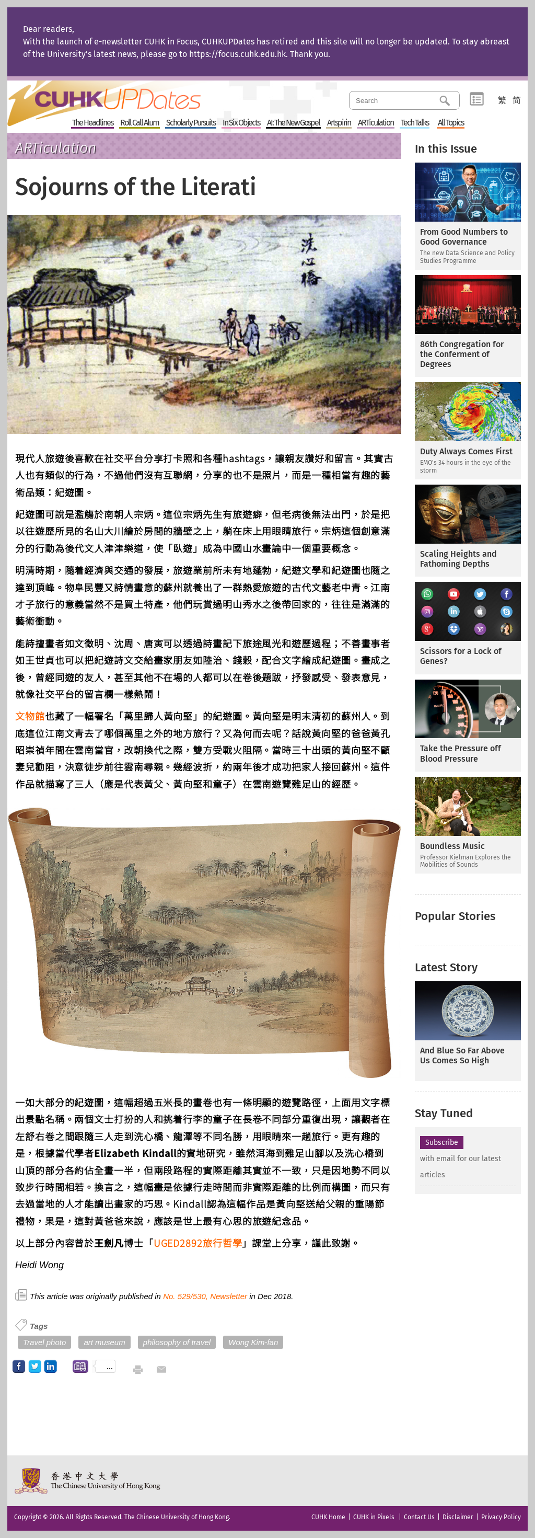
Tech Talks (414, 123)
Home (124, 96)
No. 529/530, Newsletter (205, 1296)
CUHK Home (328, 1517)
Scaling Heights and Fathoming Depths (458, 559)
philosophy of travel (177, 1342)
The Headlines (92, 123)
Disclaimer (458, 1517)
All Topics (450, 123)
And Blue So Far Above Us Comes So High (462, 1055)
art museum (104, 1342)
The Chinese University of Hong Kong (88, 1481)
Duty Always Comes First (466, 451)
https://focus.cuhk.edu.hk (237, 54)
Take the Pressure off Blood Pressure (460, 753)
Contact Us (419, 1517)
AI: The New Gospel (293, 123)
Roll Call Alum (139, 123)
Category (476, 99)
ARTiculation (375, 123)
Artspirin (339, 123)
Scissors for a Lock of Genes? (461, 656)
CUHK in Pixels (373, 1517)
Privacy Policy (501, 1517)
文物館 (30, 715)
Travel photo (44, 1342)
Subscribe (441, 1142)
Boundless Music (452, 846)
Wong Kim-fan (253, 1342)
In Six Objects (241, 123)
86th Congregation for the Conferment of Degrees (462, 354)
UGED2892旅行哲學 (198, 1242)
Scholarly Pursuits (190, 123)
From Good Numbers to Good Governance (464, 237)
